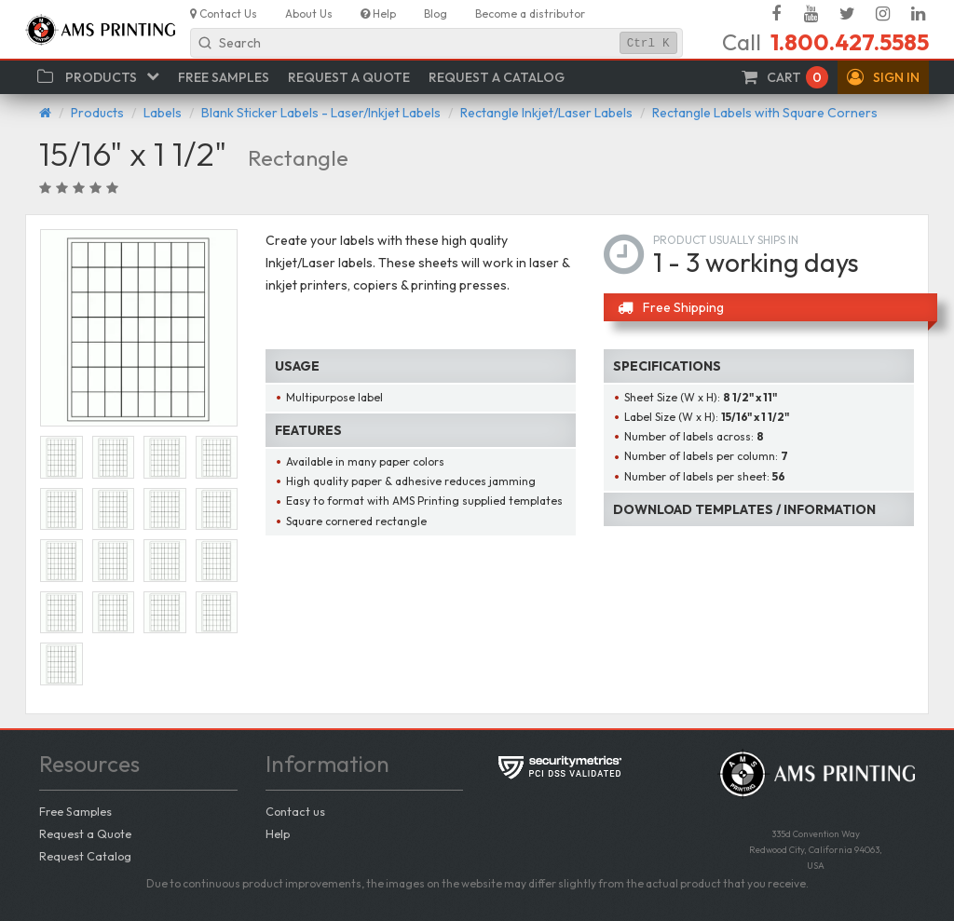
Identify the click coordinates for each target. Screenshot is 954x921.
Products (97, 112)
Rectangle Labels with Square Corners (765, 112)
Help (278, 833)
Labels (162, 112)
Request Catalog (85, 855)
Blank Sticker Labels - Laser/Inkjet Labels (321, 112)
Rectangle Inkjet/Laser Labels (546, 112)
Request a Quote (85, 833)
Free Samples (75, 811)
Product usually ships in (725, 240)
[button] (883, 77)
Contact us (295, 811)
